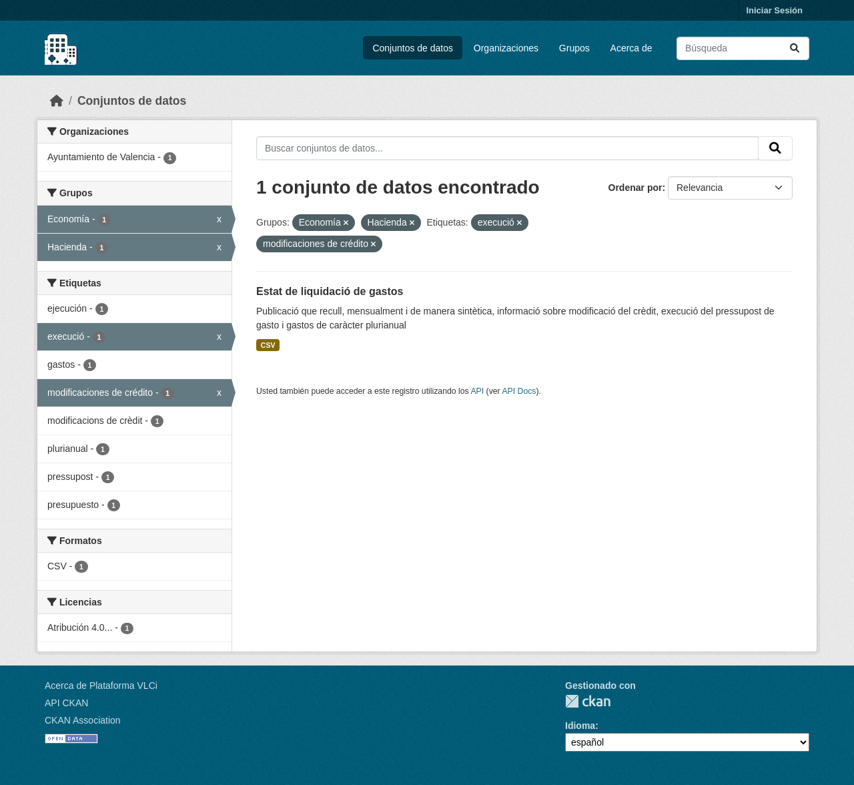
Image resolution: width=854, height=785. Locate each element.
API (477, 391)
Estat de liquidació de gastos (330, 291)
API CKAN (66, 703)
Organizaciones (506, 48)
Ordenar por (635, 187)
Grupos (574, 48)
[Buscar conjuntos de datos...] (743, 48)
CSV (268, 345)
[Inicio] (56, 100)
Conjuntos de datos (412, 48)
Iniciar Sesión (774, 10)
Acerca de (631, 48)
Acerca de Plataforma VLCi (101, 685)
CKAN (587, 701)
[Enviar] (794, 48)
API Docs (519, 391)
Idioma (580, 725)
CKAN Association (83, 720)
